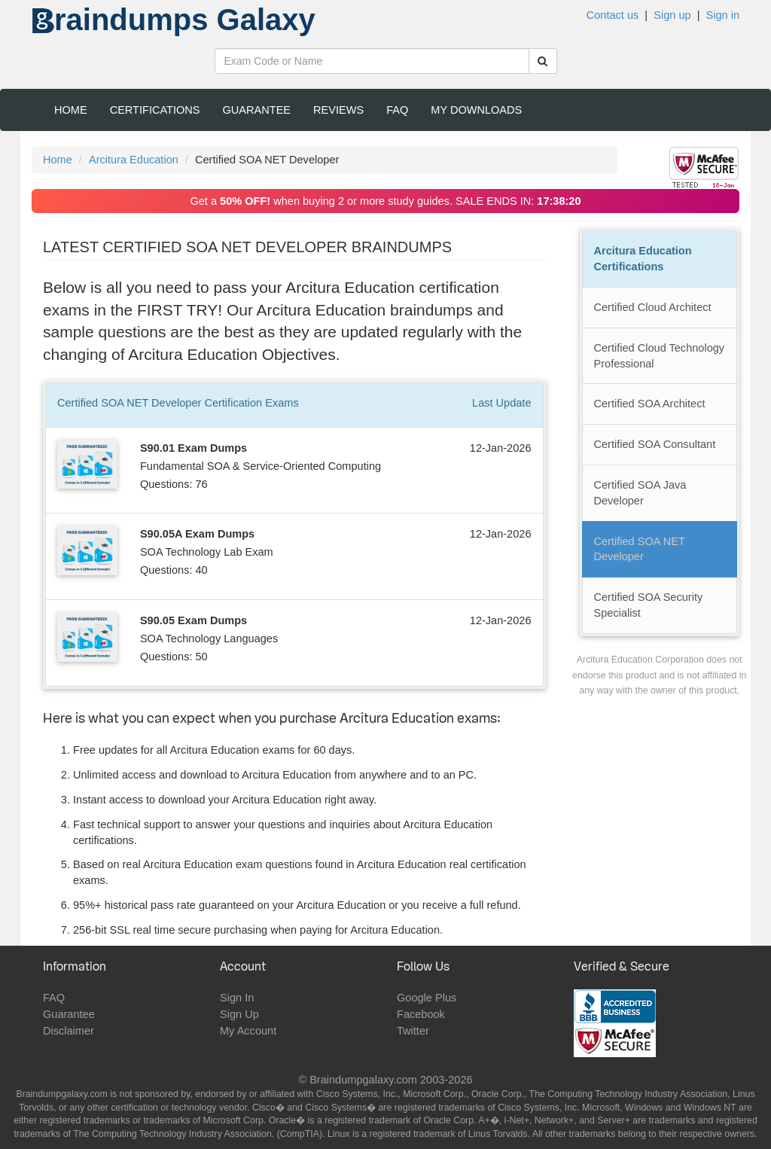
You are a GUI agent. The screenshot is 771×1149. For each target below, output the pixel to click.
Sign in (722, 15)
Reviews (338, 110)
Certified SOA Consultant (655, 444)
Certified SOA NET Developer (639, 549)
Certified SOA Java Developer (640, 493)
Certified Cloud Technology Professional (659, 356)
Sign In (237, 998)
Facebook (421, 1014)
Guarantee (257, 110)
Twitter (413, 1031)
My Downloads (476, 110)
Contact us (613, 15)
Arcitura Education (133, 160)
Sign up (672, 15)
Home (70, 110)
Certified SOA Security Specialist (648, 605)
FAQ (397, 110)
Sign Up (239, 1014)
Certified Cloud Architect (653, 307)
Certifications (155, 110)
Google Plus (426, 998)
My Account (248, 1031)
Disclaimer (68, 1031)
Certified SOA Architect (649, 404)
